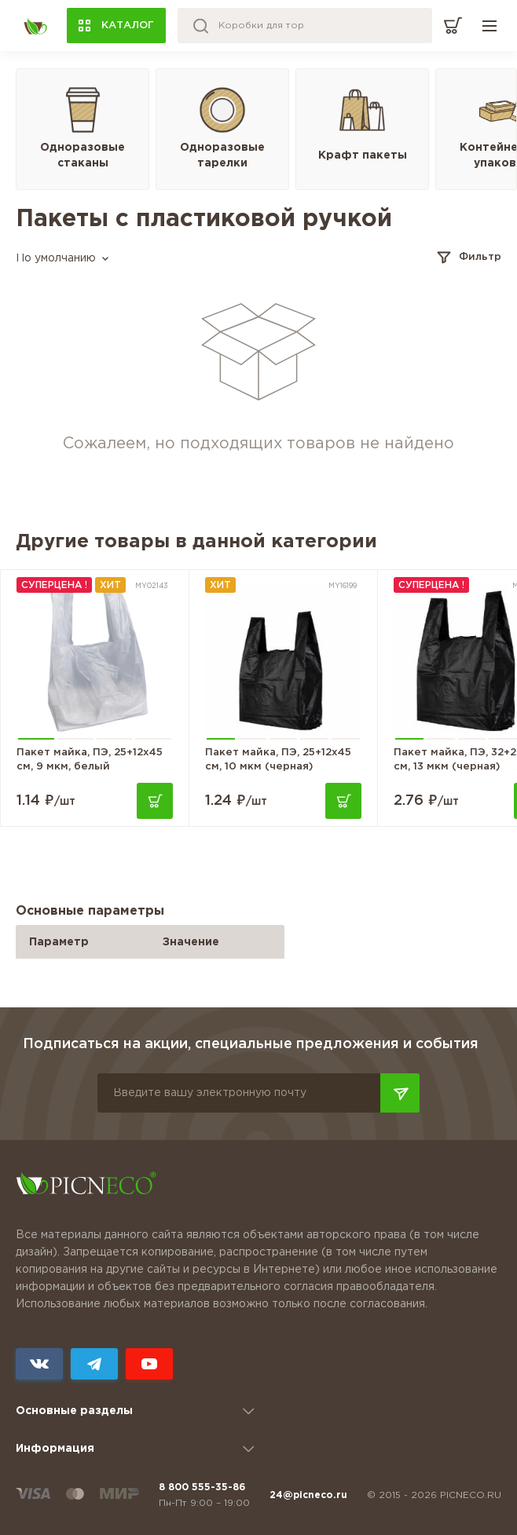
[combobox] (62, 259)
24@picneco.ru (308, 1495)
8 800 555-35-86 (202, 1487)
